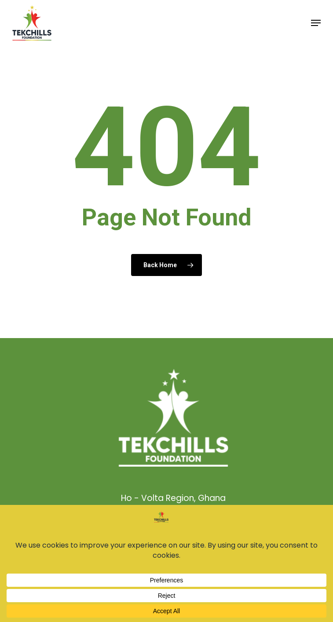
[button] (316, 22)
